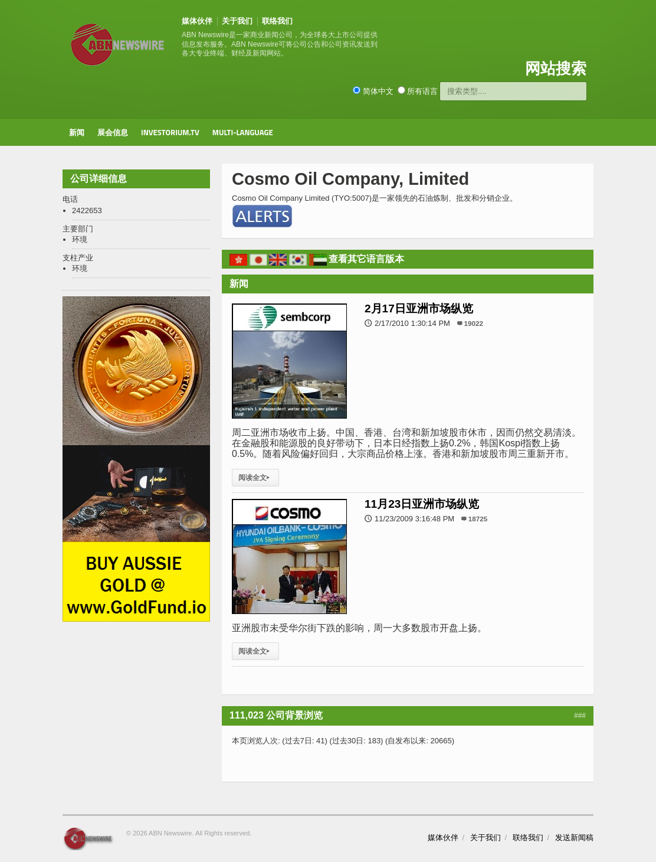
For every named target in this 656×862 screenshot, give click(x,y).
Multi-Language (242, 132)
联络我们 (277, 21)
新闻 (76, 132)
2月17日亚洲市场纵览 (419, 308)
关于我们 (237, 21)
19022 (474, 323)
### (580, 715)
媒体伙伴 (197, 21)
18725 (478, 519)
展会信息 (112, 132)
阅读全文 (255, 477)
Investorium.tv (170, 132)
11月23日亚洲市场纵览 (422, 504)
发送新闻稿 (574, 837)
